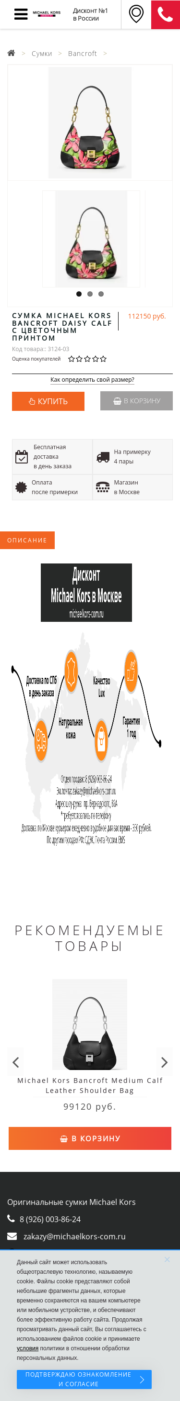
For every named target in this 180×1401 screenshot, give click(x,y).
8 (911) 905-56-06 (165, 14)
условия (27, 1348)
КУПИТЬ (53, 401)
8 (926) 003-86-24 (50, 1219)
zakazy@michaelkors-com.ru (75, 1236)
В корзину (136, 400)
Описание (27, 540)
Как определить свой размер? (92, 380)
